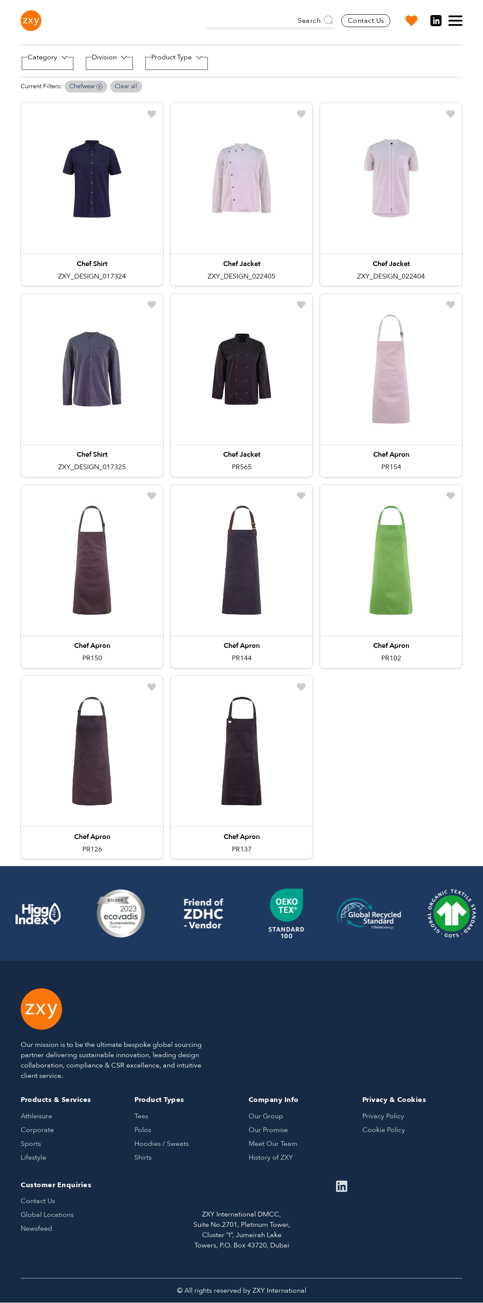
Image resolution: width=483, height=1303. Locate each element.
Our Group (266, 1116)
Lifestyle (33, 1157)
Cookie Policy (383, 1130)
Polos (142, 1130)
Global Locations (47, 1214)
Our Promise (268, 1130)
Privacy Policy (383, 1116)
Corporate (37, 1130)
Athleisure (36, 1116)
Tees (141, 1116)
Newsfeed (36, 1228)
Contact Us (366, 20)
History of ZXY (271, 1157)
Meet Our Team (273, 1143)
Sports (31, 1143)
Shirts (143, 1157)
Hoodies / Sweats (161, 1143)
